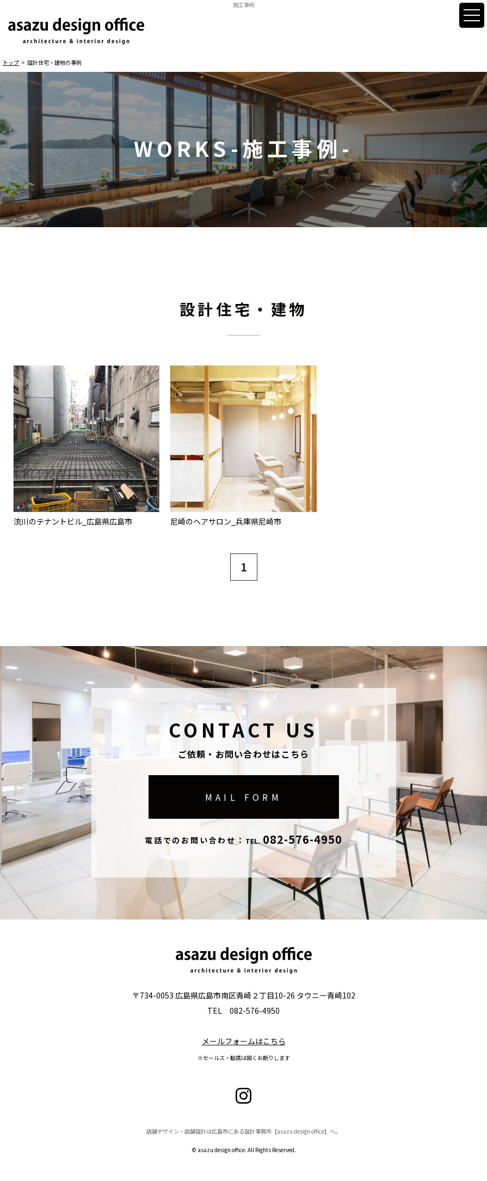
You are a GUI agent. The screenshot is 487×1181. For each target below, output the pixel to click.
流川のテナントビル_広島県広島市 (73, 521)
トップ (11, 62)
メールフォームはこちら (244, 1041)
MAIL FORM (243, 796)
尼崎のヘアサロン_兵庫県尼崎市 (225, 521)
